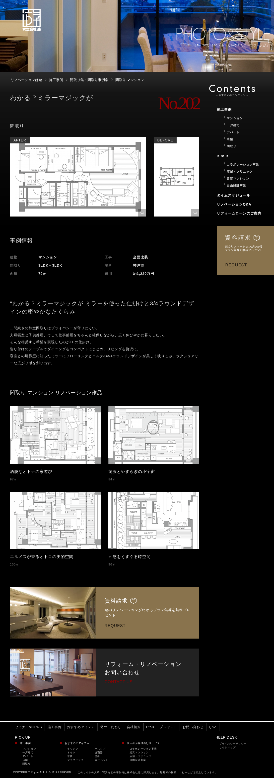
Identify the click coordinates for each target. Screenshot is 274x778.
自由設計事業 (138, 760)
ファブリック (75, 760)
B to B (222, 156)
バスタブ (100, 748)
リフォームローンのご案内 (239, 213)
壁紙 (97, 756)
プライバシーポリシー (233, 743)
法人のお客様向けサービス (143, 743)
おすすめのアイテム (77, 743)
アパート (27, 756)
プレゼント (168, 727)
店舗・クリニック (140, 756)
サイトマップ (227, 747)
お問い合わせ (193, 727)
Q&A (212, 727)
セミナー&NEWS (28, 727)
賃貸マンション (139, 752)
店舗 (25, 760)
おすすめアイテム (81, 727)
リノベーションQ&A (234, 204)
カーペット (101, 760)
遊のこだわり (110, 727)
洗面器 (99, 752)
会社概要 (134, 727)
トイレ (71, 752)
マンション (29, 748)
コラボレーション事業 (143, 748)
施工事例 (55, 727)
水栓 (70, 756)
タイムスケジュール (233, 195)
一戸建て (27, 752)
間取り (26, 763)
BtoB (150, 727)
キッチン (72, 748)
